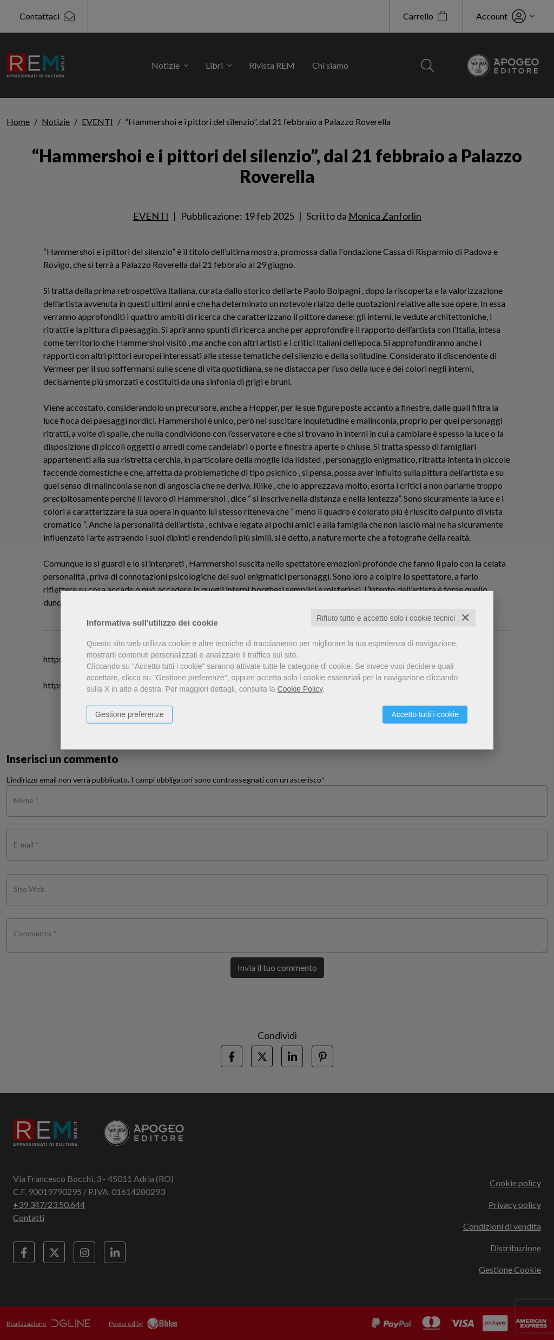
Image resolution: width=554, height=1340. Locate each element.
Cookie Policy (300, 688)
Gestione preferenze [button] (129, 714)
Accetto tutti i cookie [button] (425, 714)
